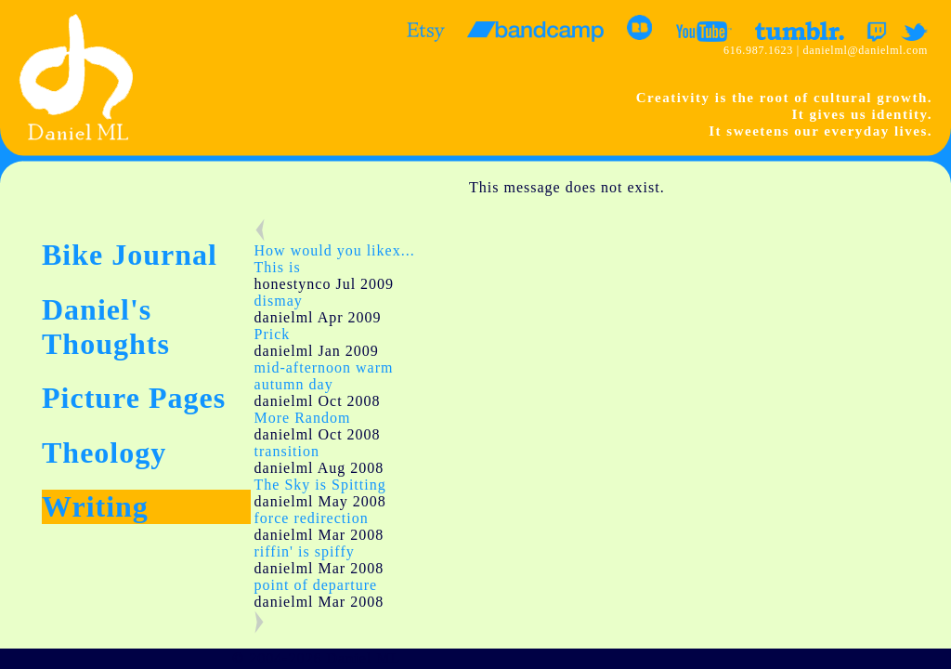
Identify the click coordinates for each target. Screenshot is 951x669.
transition (286, 451)
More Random (302, 418)
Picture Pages (134, 397)
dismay (278, 300)
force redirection (311, 518)
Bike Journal (129, 254)
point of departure (316, 585)
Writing (95, 506)
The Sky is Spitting (320, 484)
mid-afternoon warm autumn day (324, 376)
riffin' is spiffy (304, 551)
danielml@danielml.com (865, 50)
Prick (272, 334)
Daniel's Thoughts (106, 327)
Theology (104, 452)
